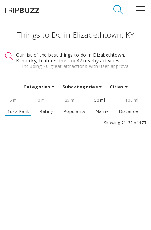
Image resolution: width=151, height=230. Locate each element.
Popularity (74, 111)
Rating (46, 111)
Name (102, 111)
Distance (128, 111)
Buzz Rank (18, 111)
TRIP (21, 10)
